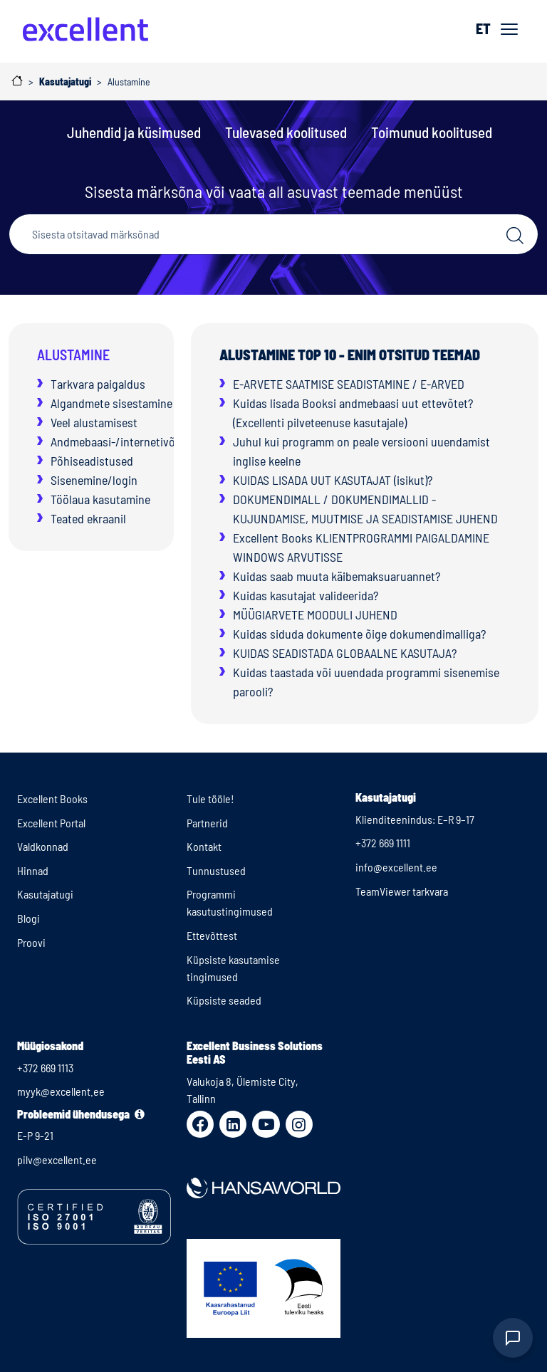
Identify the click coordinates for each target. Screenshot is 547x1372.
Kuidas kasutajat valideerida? (305, 595)
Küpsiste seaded (224, 1000)
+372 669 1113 (45, 1067)
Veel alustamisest (94, 422)
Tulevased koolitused (286, 132)
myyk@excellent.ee (61, 1091)
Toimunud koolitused (431, 132)
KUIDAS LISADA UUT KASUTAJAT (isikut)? (332, 480)
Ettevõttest (212, 935)
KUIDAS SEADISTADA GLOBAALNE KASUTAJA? (345, 653)
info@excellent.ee (396, 867)
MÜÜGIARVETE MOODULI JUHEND (315, 614)
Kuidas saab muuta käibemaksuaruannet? (336, 576)
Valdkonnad (42, 846)
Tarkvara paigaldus (98, 384)
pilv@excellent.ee (57, 1159)
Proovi (31, 942)
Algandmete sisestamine (111, 403)
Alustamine (73, 354)
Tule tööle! (210, 798)
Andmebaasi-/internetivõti (116, 441)
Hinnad (32, 870)
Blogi (28, 918)
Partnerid (207, 822)
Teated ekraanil (88, 518)
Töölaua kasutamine (100, 499)
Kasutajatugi (45, 894)
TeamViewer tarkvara (401, 891)
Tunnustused (216, 870)
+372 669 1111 (382, 842)
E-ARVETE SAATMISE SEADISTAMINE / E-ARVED (348, 384)
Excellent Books (52, 798)
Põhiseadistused (92, 460)
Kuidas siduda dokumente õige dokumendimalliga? (359, 634)
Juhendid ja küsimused (134, 132)
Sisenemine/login (94, 480)
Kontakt (204, 846)
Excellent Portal (51, 822)
